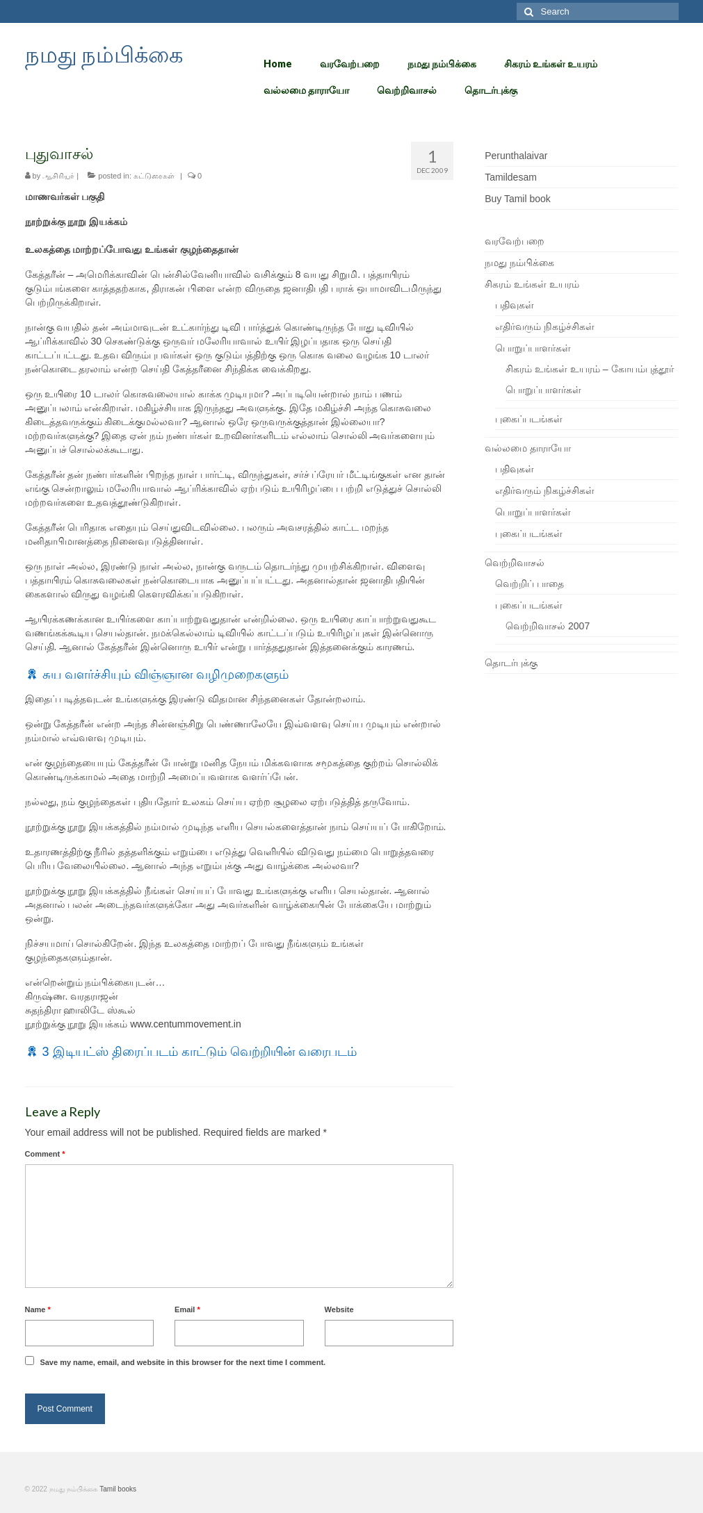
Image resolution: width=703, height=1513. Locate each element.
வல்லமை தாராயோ (528, 448)
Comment (45, 1154)
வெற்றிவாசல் (514, 562)
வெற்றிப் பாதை (529, 583)
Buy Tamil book (518, 198)
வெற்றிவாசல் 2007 (548, 625)
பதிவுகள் (514, 305)
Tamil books (117, 1489)
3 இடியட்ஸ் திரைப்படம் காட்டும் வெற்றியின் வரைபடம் (199, 1052)
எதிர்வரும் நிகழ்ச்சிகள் (545, 326)
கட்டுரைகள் (154, 176)
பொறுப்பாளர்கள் (533, 348)
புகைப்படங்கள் (529, 418)
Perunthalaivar (516, 155)
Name (38, 1309)
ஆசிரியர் (58, 176)
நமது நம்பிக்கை (104, 53)
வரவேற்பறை (514, 241)
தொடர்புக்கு (511, 662)
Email (187, 1309)
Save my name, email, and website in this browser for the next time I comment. (182, 1362)
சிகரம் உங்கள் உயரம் (532, 284)
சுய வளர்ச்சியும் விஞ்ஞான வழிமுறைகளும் (165, 674)
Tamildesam (511, 177)
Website (339, 1309)
